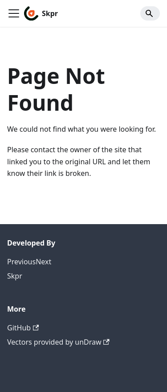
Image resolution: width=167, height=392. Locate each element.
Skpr (14, 276)
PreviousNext (29, 262)
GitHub (23, 328)
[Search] (150, 13)
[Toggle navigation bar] (13, 13)
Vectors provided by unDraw (58, 342)
